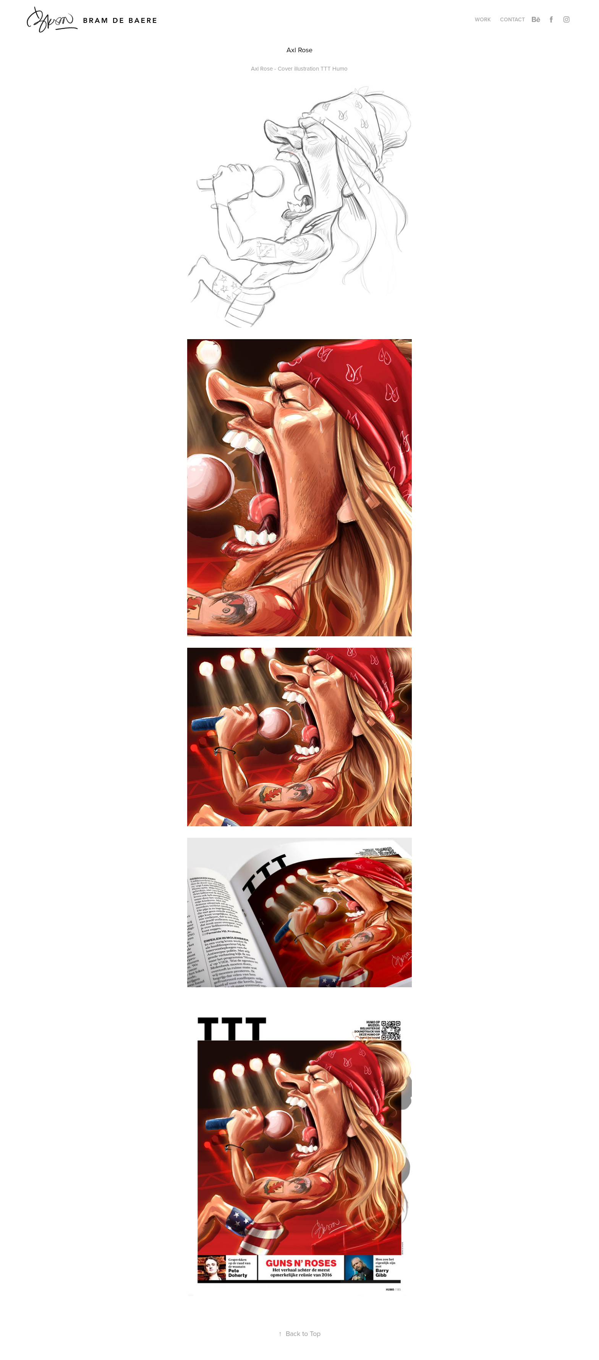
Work (483, 19)
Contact (512, 19)
